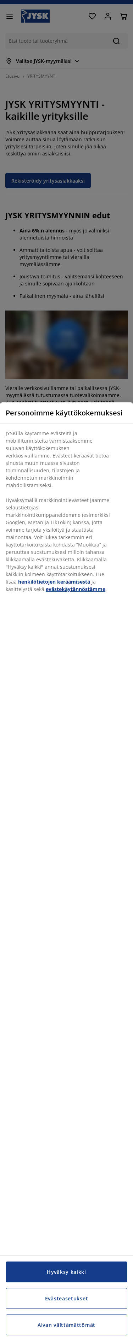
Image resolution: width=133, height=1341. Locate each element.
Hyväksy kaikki (66, 1272)
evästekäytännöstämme (75, 589)
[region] (66, 871)
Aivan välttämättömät (66, 1325)
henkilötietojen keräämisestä (54, 581)
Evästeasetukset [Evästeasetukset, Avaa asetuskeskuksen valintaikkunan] (66, 1298)
